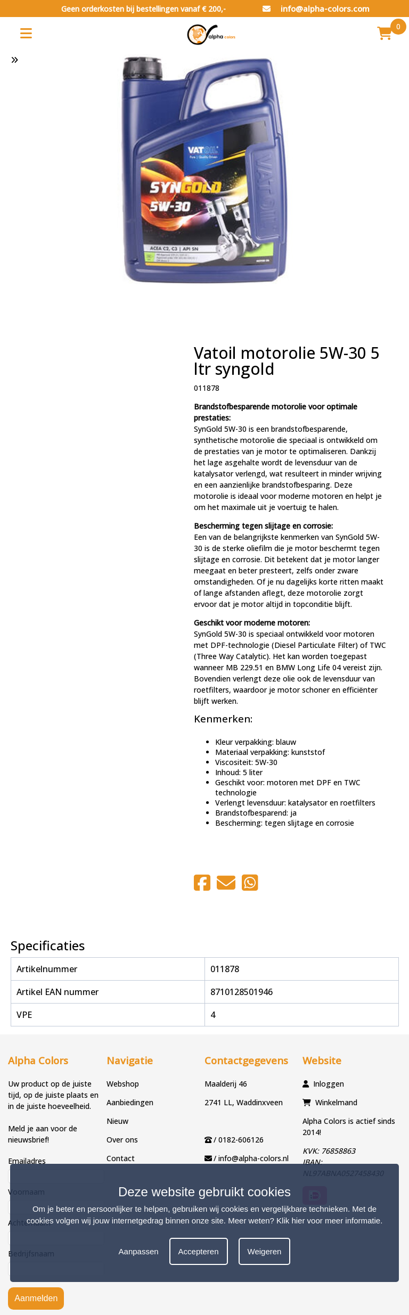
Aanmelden (36, 1298)
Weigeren (265, 1251)
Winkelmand (336, 1102)
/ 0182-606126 (239, 1140)
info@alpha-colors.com (316, 8)
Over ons (122, 1140)
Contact (121, 1158)
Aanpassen (139, 1251)
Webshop (123, 1084)
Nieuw (117, 1121)
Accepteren (198, 1251)
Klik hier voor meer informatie (328, 1220)
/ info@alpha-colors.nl (251, 1158)
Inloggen (328, 1084)
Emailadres (27, 1161)
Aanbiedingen (130, 1102)
